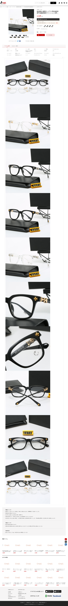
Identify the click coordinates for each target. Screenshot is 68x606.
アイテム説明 (7, 46)
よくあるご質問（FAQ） (22, 598)
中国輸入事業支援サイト (43, 602)
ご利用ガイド (20, 591)
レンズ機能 (46, 49)
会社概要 (9, 591)
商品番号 (45, 50)
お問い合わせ (10, 598)
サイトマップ (10, 593)
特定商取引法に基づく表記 (22, 593)
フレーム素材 (28, 49)
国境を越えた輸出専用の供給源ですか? (29, 51)
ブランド (8, 49)
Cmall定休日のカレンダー (12, 596)
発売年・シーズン (9, 50)
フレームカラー (9, 53)
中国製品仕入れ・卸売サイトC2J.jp (32, 602)
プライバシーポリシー (21, 596)
